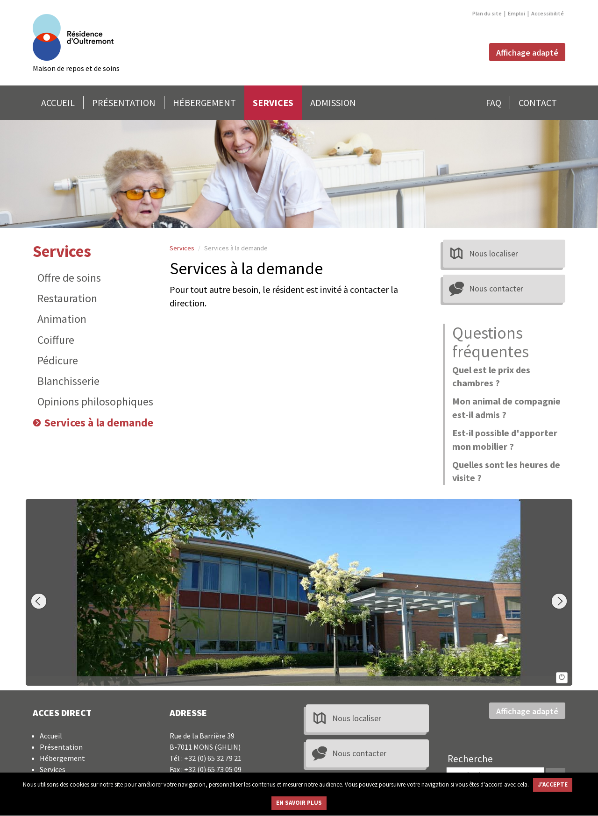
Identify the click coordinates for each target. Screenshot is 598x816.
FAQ (493, 102)
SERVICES (273, 102)
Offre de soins (69, 277)
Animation (61, 319)
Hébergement (62, 758)
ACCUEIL (58, 102)
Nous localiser (493, 253)
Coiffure (55, 340)
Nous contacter (496, 288)
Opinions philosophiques (95, 401)
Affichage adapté (527, 52)
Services (62, 251)
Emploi (516, 13)
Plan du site (487, 13)
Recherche (470, 758)
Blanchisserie (68, 381)
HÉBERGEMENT (204, 102)
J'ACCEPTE (553, 784)
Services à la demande (98, 422)
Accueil (51, 735)
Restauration (67, 298)
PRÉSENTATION (124, 102)
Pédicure (57, 360)
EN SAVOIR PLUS (299, 803)
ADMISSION (333, 102)
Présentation (61, 747)
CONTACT (538, 102)
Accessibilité (547, 13)
